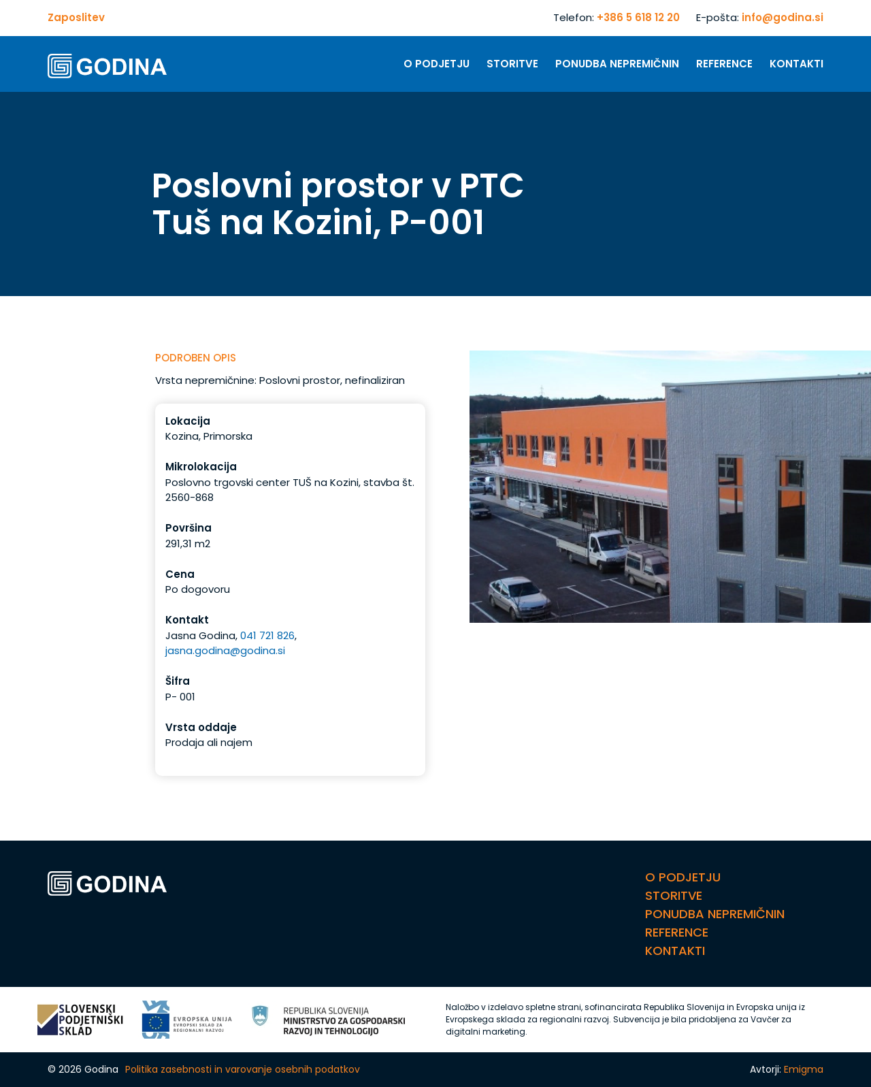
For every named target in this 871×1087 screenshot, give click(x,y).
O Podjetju (437, 63)
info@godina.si (782, 17)
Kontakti (796, 63)
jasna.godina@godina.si (225, 650)
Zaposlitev (76, 17)
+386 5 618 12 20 (638, 17)
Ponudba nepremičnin (617, 63)
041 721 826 (267, 635)
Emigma (803, 1069)
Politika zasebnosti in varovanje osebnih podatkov (242, 1069)
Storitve (512, 63)
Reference (724, 63)
